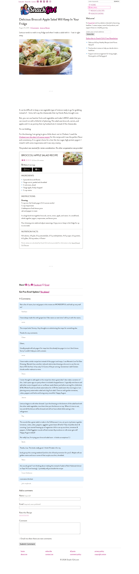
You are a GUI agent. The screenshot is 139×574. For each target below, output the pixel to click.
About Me (27, 2)
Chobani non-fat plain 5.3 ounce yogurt (34, 137)
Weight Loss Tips (96, 10)
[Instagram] (50, 1)
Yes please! (44, 291)
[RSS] (47, 1)
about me (24, 556)
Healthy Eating (96, 13)
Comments (34, 28)
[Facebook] (41, 1)
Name (21, 495)
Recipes (93, 7)
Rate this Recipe (25, 512)
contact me (49, 556)
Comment (23, 520)
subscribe (48, 553)
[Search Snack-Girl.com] (100, 1)
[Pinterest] (38, 1)
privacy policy (99, 553)
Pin (37, 169)
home (23, 553)
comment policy (75, 556)
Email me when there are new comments (36, 540)
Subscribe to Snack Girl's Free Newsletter (102, 38)
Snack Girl (91, 23)
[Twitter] (44, 1)
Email (45, 284)
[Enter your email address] (98, 32)
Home (92, 5)
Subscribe (21, 2)
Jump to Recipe (45, 28)
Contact (33, 2)
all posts (72, 553)
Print (27, 169)
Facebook (36, 284)
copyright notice (100, 556)
